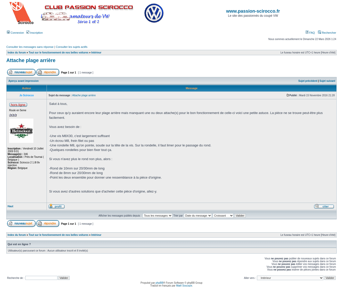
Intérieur (96, 52)
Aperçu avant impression (23, 81)
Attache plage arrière (30, 60)
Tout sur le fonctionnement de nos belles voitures (58, 52)
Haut (10, 206)
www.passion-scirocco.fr (253, 11)
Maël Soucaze (184, 285)
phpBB (159, 282)
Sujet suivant (327, 81)
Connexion (15, 32)
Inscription (34, 32)
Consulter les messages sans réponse (29, 46)
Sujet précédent (307, 81)
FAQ (310, 32)
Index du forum (17, 52)
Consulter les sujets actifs (71, 46)
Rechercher (327, 32)
